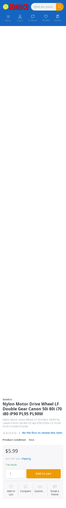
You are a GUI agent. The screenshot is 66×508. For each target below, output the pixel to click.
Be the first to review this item (42, 432)
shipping (26, 458)
